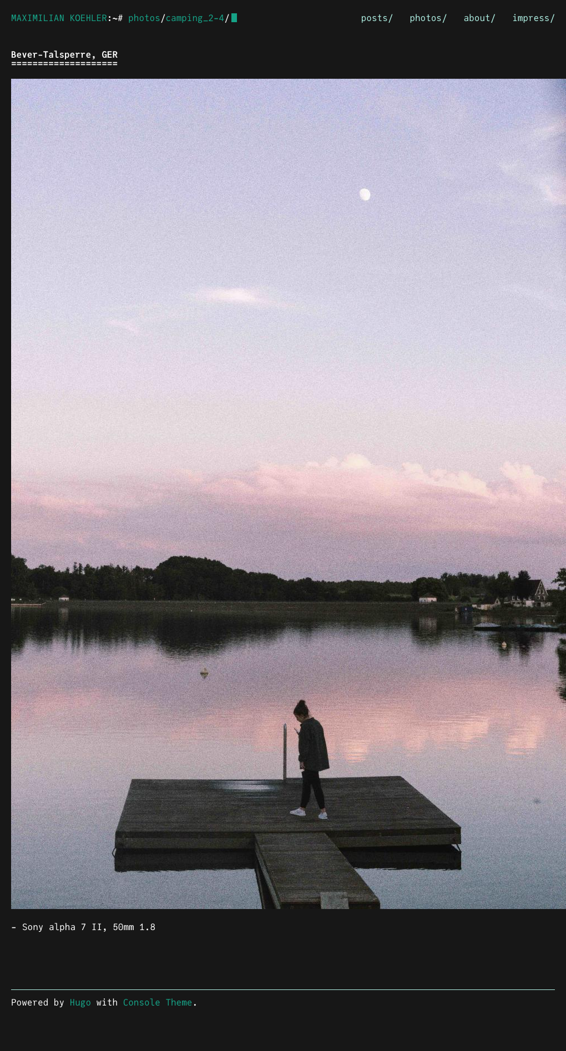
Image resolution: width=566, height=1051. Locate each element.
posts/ (377, 18)
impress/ (533, 18)
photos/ (428, 18)
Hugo (80, 1002)
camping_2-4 (194, 18)
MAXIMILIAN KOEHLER (59, 18)
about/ (480, 18)
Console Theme (158, 1002)
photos (144, 18)
